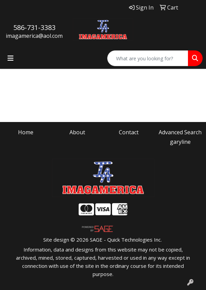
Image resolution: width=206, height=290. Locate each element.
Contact (129, 132)
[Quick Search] (147, 58)
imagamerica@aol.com (34, 36)
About (77, 132)
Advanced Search (180, 132)
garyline (180, 142)
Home (25, 132)
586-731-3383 (34, 27)
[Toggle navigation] (10, 58)
